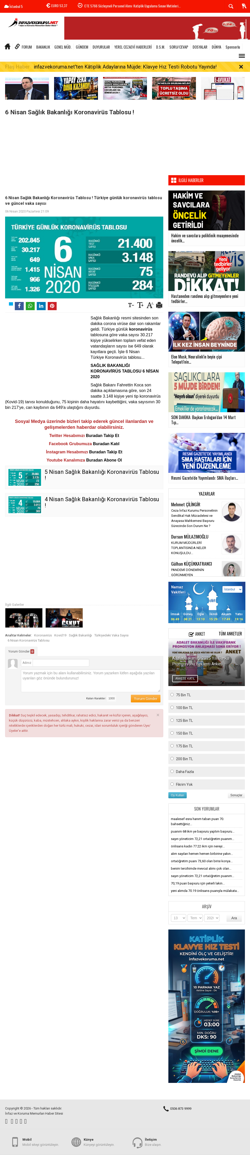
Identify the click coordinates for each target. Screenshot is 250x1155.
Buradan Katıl (106, 444)
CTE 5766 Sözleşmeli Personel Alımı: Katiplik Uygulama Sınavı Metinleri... (132, 6)
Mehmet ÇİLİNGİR (185, 504)
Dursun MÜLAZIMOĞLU (189, 536)
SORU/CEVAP (178, 47)
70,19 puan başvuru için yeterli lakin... (198, 883)
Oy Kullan (177, 795)
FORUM (27, 47)
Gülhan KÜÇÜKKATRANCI (191, 563)
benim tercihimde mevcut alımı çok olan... (201, 868)
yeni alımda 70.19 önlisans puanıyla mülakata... (205, 891)
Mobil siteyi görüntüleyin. (40, 1142)
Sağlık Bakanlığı (80, 635)
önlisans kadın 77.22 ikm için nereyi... (198, 846)
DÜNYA (216, 47)
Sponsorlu (233, 47)
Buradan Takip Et (102, 435)
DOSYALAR (200, 47)
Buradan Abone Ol (104, 460)
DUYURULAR (101, 47)
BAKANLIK (43, 47)
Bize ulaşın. (153, 1142)
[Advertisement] (84, 154)
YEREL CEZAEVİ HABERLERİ (133, 47)
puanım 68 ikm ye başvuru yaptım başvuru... (202, 831)
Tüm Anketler (230, 634)
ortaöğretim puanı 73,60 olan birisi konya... (202, 861)
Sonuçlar (236, 795)
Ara (234, 918)
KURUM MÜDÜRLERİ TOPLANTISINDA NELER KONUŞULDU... (188, 548)
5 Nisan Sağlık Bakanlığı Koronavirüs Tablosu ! (102, 475)
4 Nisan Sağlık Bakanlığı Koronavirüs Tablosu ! (102, 502)
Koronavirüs (43, 635)
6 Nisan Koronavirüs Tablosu (28, 640)
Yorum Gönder (21, 651)
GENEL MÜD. (62, 47)
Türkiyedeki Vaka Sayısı (111, 635)
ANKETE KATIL (185, 678)
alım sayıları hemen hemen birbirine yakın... (202, 854)
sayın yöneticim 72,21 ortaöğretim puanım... (202, 839)
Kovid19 (60, 635)
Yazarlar (207, 494)
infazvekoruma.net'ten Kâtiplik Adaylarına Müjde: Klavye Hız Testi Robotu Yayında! (125, 67)
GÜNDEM (82, 47)
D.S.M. (160, 47)
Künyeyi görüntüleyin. (99, 1142)
